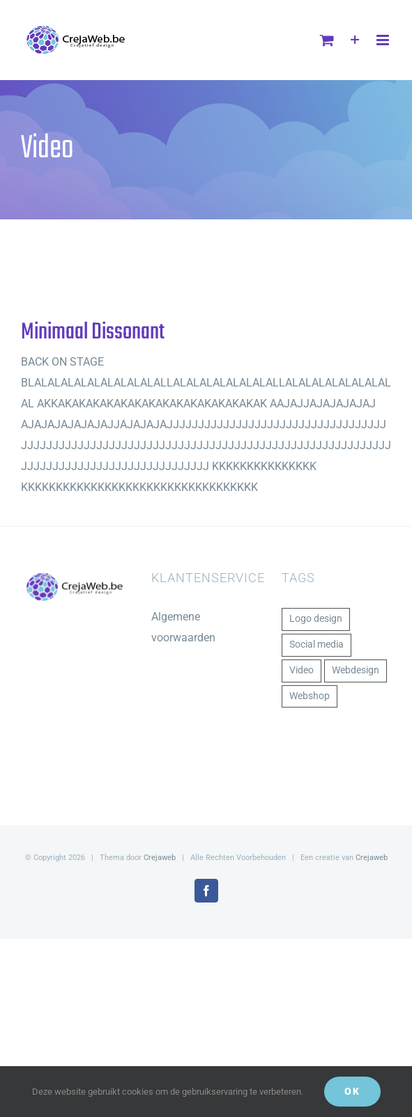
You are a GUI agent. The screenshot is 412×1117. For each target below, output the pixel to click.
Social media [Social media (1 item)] (316, 644)
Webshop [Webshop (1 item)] (309, 696)
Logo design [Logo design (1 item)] (315, 619)
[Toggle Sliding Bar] (355, 40)
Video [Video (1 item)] (301, 670)
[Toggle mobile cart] (327, 40)
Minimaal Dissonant (93, 332)
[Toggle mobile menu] (383, 40)
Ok (352, 1091)
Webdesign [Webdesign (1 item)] (355, 670)
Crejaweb (160, 857)
